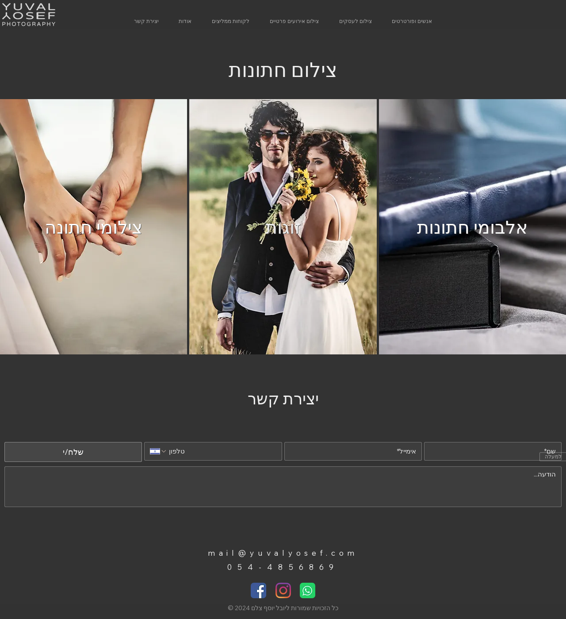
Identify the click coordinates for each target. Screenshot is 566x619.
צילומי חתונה (93, 226)
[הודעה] (283, 486)
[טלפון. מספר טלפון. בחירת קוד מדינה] (158, 451)
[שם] (495, 451)
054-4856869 (283, 567)
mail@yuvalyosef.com (283, 552)
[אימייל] (355, 451)
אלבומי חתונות (472, 226)
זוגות (283, 226)
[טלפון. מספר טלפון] (221, 451)
